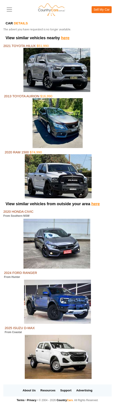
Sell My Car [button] (102, 9)
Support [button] (66, 390)
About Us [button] (29, 390)
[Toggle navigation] (9, 9)
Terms (21, 400)
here (65, 38)
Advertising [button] (84, 390)
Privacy (32, 400)
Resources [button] (47, 390)
